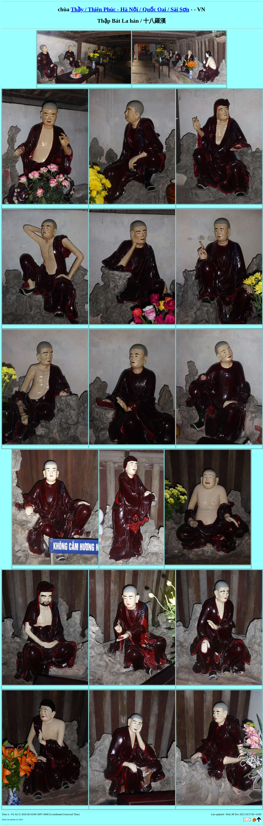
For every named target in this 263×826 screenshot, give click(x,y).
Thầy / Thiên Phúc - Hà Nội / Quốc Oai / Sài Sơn (130, 9)
